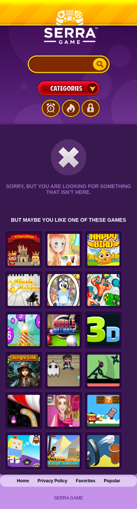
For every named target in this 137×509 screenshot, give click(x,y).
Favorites (85, 480)
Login (90, 108)
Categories (68, 88)
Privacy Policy (52, 480)
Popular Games (70, 108)
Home (23, 480)
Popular (112, 480)
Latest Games (51, 108)
